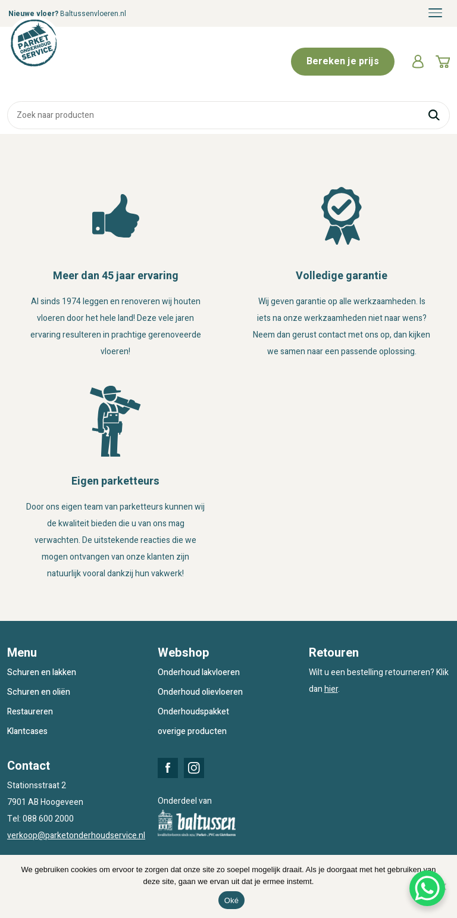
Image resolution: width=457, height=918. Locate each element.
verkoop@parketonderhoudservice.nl (76, 835)
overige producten (192, 731)
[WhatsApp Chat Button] (427, 888)
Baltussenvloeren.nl (93, 13)
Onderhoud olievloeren (200, 692)
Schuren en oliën (38, 692)
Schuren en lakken (41, 672)
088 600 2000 (48, 819)
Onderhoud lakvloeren (199, 672)
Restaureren (30, 711)
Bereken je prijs (342, 61)
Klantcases (27, 731)
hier (331, 689)
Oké (231, 900)
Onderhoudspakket (193, 711)
